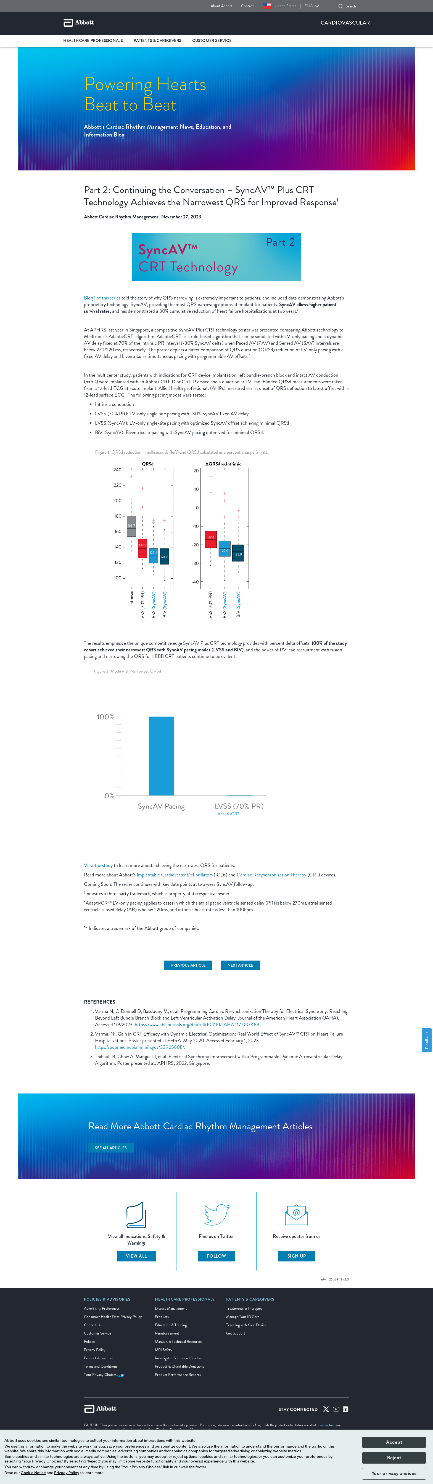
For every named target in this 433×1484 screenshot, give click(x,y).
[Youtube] (336, 1410)
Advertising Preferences (102, 1308)
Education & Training (171, 1325)
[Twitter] (326, 1410)
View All (136, 1256)
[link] (107, 1301)
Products (162, 1316)
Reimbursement (167, 1333)
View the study (98, 865)
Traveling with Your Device (246, 1325)
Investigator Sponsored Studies (178, 1358)
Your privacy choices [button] (394, 1473)
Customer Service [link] (212, 40)
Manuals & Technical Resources (178, 1341)
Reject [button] (394, 1458)
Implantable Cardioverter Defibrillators (175, 874)
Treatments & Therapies (244, 1308)
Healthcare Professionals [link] (93, 40)
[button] (341, 6)
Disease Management (171, 1308)
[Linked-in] (345, 1410)
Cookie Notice (33, 1473)
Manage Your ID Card (243, 1316)
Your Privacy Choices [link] (104, 1374)
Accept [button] (394, 1442)
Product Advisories (98, 1358)
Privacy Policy (94, 1349)
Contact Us (93, 1325)
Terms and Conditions (100, 1366)
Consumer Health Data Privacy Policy (113, 1316)
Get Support (235, 1333)
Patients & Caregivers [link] (157, 40)
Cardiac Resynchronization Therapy (271, 874)
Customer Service (97, 1333)
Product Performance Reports (178, 1374)
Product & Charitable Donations (179, 1366)
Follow (216, 1256)
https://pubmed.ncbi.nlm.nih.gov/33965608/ (139, 1047)
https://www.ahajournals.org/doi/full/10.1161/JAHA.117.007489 (197, 1024)
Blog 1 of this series (102, 297)
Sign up (296, 1256)
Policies (89, 1341)
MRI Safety (163, 1349)
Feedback (426, 1040)
